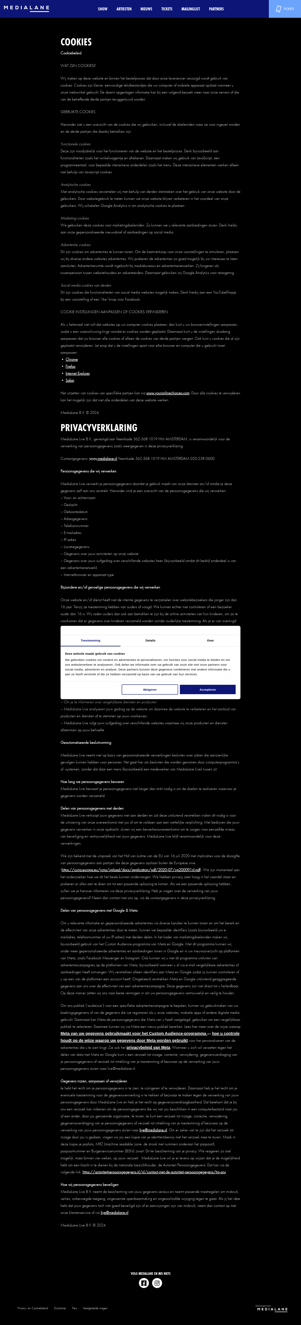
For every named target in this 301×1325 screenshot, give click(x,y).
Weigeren (149, 689)
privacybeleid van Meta (148, 1047)
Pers (74, 1308)
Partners (216, 9)
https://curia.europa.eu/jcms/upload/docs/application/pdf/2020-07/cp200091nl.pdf (131, 869)
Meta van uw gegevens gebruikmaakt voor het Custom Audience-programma (134, 1033)
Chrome (72, 359)
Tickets (166, 9)
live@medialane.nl (153, 1130)
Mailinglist (190, 9)
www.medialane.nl (103, 458)
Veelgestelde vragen (95, 1308)
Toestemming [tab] (90, 640)
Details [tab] (150, 640)
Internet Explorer (78, 373)
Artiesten (124, 9)
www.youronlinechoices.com (167, 393)
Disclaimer (60, 1308)
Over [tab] (210, 640)
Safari (70, 380)
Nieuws (146, 9)
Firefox (70, 366)
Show (102, 9)
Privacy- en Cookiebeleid (33, 1308)
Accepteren (208, 689)
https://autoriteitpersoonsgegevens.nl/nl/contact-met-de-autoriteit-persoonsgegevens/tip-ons (154, 1172)
